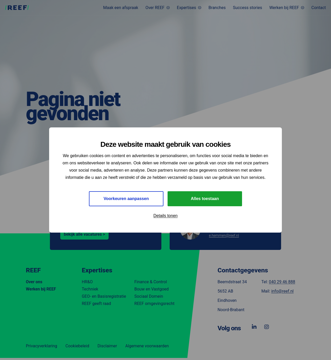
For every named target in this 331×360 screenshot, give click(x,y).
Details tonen (165, 215)
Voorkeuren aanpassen (126, 198)
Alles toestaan (205, 198)
